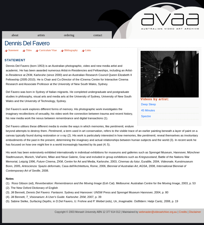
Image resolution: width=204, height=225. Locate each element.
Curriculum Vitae (48, 50)
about (15, 35)
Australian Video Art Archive (172, 22)
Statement (13, 50)
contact (97, 35)
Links (88, 50)
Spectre (146, 116)
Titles (29, 50)
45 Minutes (148, 110)
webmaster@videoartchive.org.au (158, 212)
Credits (183, 212)
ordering (69, 35)
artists (41, 35)
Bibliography (71, 50)
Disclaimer (195, 212)
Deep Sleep (148, 104)
